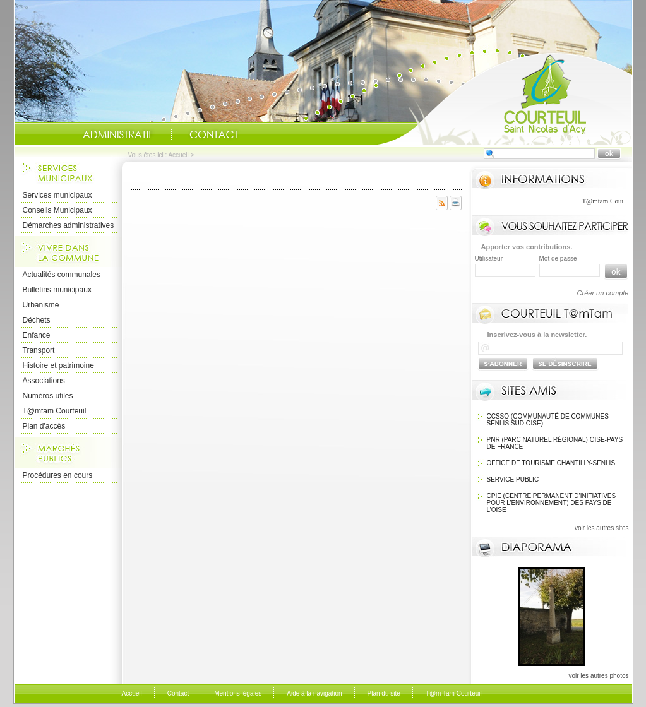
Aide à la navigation (314, 693)
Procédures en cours (58, 475)
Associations (44, 380)
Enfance (37, 335)
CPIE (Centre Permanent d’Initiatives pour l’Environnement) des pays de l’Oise (551, 502)
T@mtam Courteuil (55, 411)
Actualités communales (61, 274)
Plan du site (384, 693)
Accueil (502, 98)
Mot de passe (558, 258)
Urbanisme (41, 304)
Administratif (118, 134)
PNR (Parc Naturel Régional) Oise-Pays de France (555, 443)
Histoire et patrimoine (58, 365)
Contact (214, 134)
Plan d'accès (44, 426)
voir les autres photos (598, 675)
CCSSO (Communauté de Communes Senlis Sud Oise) (548, 420)
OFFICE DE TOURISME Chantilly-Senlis (551, 463)
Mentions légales (237, 693)
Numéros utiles (48, 395)
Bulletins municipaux (57, 289)
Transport (39, 350)
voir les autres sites (602, 528)
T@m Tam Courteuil (454, 693)
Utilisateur (489, 258)
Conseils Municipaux (57, 210)
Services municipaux (57, 195)
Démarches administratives (68, 225)
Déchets (37, 320)
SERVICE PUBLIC (513, 479)
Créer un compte (603, 293)
